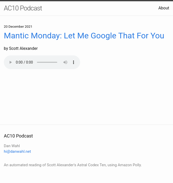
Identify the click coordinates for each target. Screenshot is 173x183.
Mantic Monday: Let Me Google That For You (84, 35)
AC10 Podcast (23, 8)
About (163, 8)
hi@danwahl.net (17, 151)
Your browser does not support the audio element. (42, 62)
